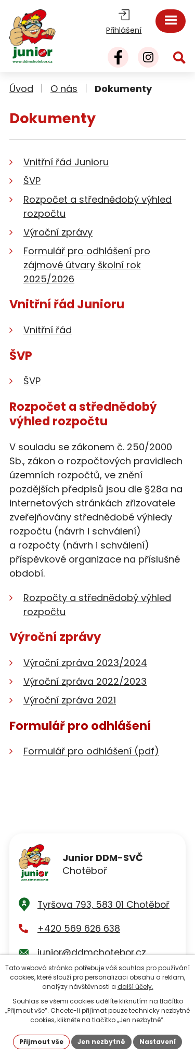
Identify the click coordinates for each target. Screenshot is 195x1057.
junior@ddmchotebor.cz (91, 952)
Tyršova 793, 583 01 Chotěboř (103, 904)
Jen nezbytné (101, 1041)
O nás (63, 88)
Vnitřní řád (47, 329)
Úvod (21, 88)
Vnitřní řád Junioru (66, 161)
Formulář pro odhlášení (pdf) (91, 751)
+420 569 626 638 (78, 928)
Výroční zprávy (58, 232)
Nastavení (157, 1041)
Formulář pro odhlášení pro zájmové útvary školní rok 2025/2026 (86, 264)
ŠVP (32, 180)
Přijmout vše (41, 1041)
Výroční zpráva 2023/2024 (85, 662)
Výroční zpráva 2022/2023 (85, 681)
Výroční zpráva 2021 (69, 700)
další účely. (135, 986)
